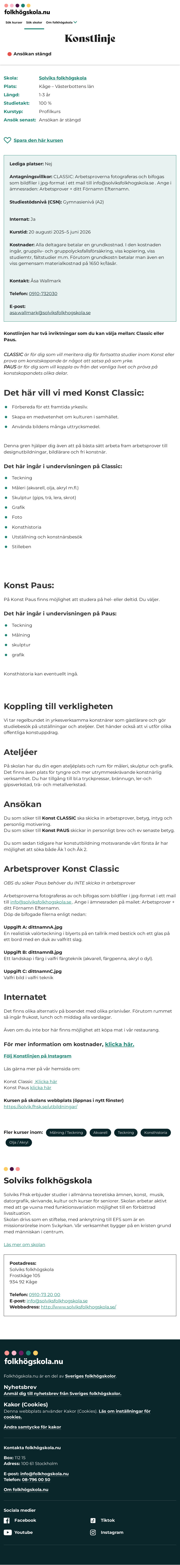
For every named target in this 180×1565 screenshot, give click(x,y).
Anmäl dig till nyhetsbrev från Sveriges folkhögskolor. (62, 1393)
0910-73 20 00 (44, 1294)
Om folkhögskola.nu (26, 1489)
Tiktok (102, 1521)
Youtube (18, 1532)
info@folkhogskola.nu (44, 1473)
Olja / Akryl (18, 1142)
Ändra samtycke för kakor (32, 1427)
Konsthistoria (155, 1132)
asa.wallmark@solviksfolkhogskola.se (50, 312)
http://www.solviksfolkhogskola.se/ (78, 1307)
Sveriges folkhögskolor (90, 1376)
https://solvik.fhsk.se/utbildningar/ (40, 1106)
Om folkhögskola (61, 22)
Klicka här (45, 1081)
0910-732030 (43, 293)
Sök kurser (14, 22)
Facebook (20, 1521)
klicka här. (119, 1044)
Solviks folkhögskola (63, 78)
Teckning (126, 1132)
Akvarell (100, 1132)
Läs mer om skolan (24, 1244)
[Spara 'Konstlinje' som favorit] (33, 140)
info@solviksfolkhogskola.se (41, 902)
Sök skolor (34, 22)
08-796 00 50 (36, 1479)
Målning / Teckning (66, 1132)
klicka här (40, 1087)
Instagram (107, 1532)
